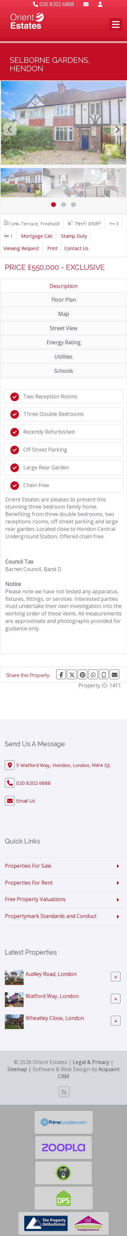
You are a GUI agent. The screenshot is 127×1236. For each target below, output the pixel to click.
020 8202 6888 (53, 4)
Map (63, 313)
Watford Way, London (52, 996)
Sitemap (17, 1069)
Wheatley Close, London (55, 1018)
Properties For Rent (29, 882)
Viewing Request (21, 248)
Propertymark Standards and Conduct (51, 916)
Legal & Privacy (91, 1062)
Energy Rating (64, 342)
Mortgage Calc (37, 236)
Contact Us (76, 248)
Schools (63, 370)
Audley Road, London (51, 974)
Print (52, 248)
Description (63, 286)
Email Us (25, 800)
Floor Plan (63, 299)
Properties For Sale (28, 865)
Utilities (63, 356)
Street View (63, 328)
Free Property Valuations (35, 899)
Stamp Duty (74, 236)
